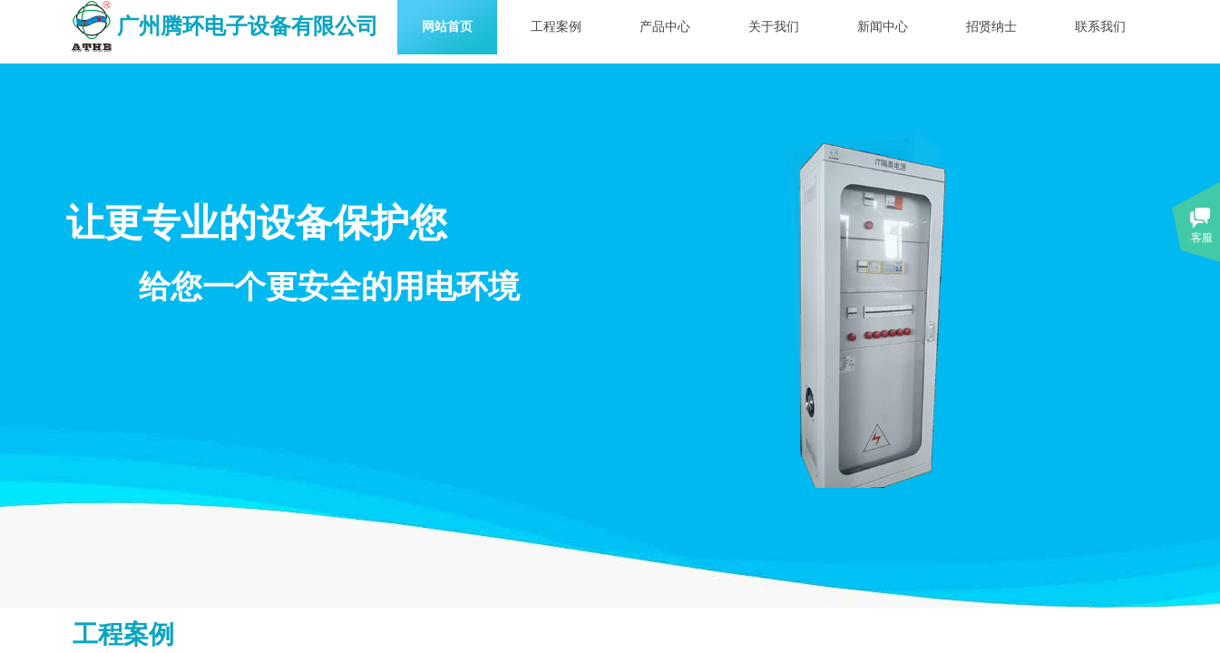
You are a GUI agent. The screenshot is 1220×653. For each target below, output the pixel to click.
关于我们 (773, 27)
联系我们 (1100, 27)
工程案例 (556, 27)
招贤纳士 (991, 27)
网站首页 (447, 27)
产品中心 (664, 27)
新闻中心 (882, 27)
